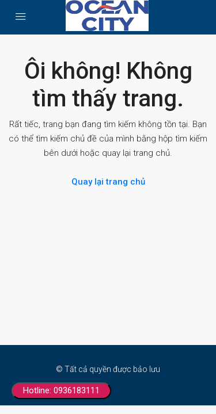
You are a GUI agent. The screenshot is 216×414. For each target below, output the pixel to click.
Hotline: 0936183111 (61, 390)
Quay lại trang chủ (108, 182)
